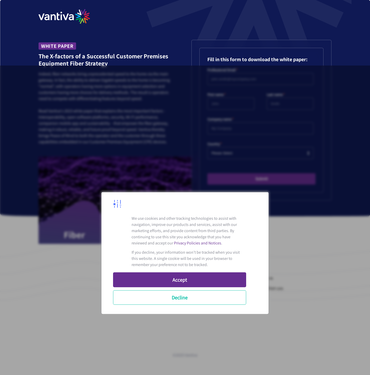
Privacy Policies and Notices (197, 243)
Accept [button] (179, 280)
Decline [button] (180, 297)
